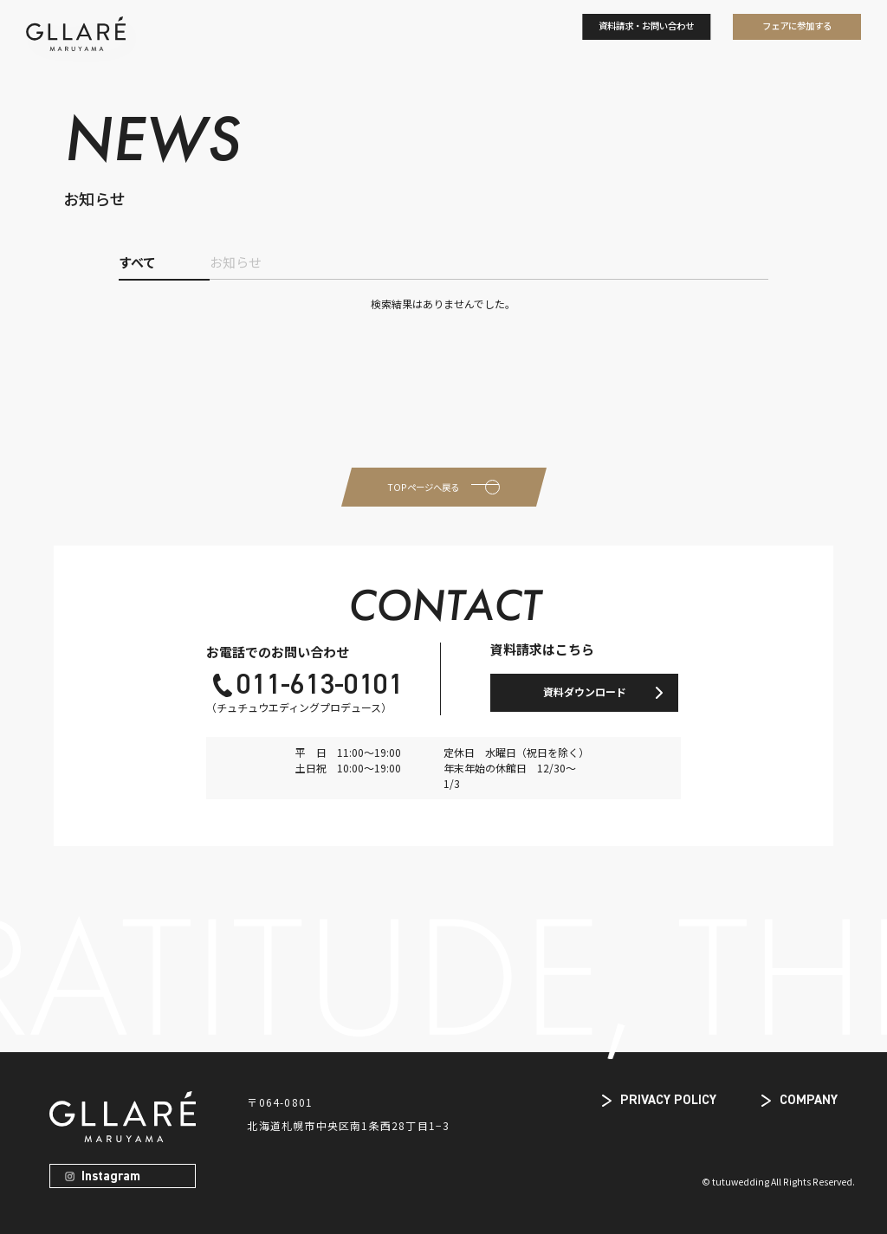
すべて (137, 262)
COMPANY (809, 1100)
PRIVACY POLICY (668, 1100)
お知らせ (236, 262)
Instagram (110, 1176)
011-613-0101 (319, 685)
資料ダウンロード (584, 691)
